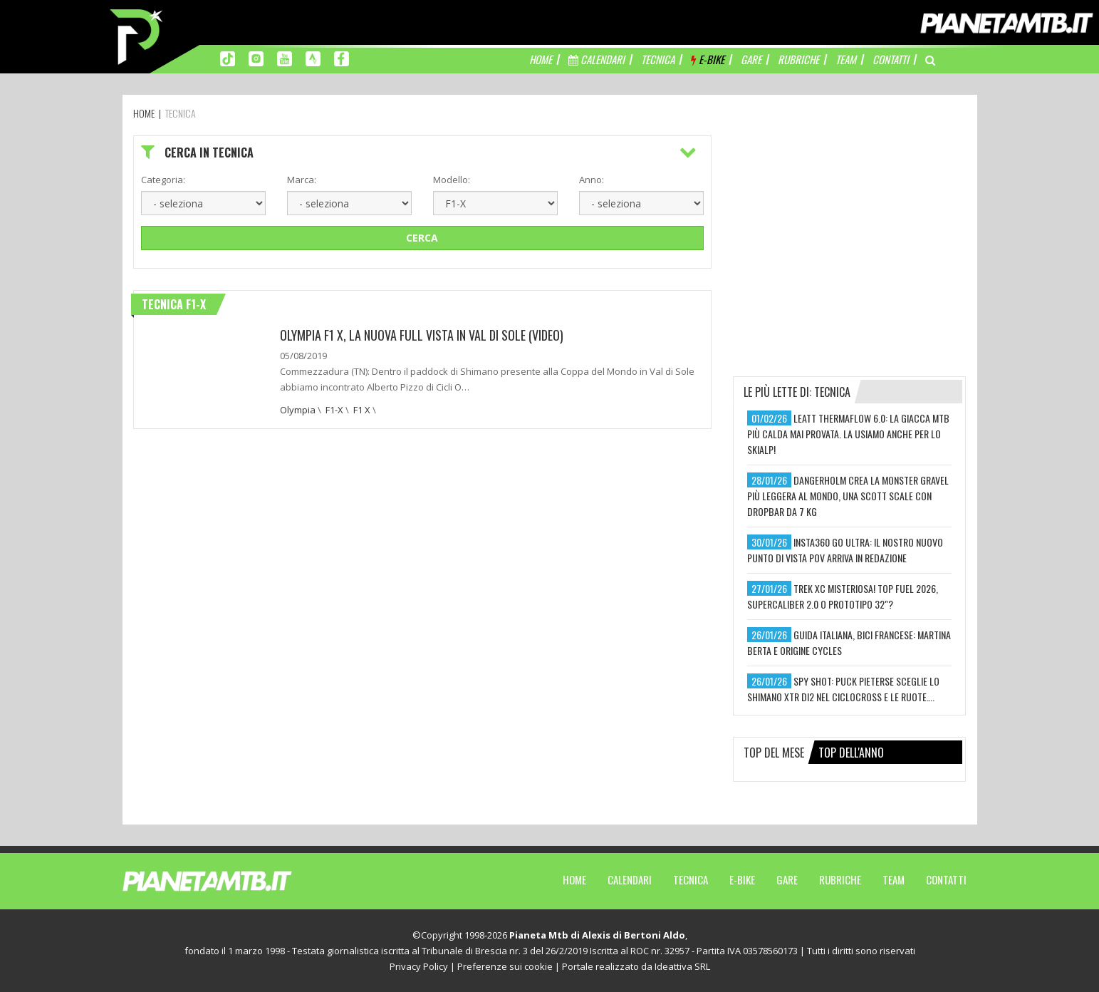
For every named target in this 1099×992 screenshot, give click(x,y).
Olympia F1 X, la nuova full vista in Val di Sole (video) (421, 335)
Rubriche (840, 879)
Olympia (298, 409)
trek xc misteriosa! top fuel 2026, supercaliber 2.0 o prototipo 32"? (842, 596)
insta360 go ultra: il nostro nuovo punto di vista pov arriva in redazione (845, 549)
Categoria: (163, 179)
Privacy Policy (419, 966)
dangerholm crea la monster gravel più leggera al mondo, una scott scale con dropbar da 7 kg (848, 495)
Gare (787, 879)
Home (574, 879)
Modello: (451, 179)
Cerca (422, 237)
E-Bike (742, 879)
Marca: (301, 179)
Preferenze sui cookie (505, 966)
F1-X (334, 409)
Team (893, 879)
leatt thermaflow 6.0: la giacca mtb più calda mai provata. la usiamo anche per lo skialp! (848, 433)
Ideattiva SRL (682, 966)
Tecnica (690, 879)
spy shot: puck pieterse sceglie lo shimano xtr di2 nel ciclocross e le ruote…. (843, 688)
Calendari (630, 879)
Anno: (591, 179)
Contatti (946, 879)
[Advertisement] (850, 224)
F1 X (361, 409)
